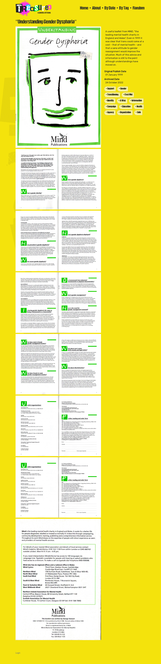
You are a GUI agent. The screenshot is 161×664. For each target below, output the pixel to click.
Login (18, 653)
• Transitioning (112, 94)
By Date (109, 8)
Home (84, 8)
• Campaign (111, 106)
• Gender (122, 88)
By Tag (124, 8)
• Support (110, 88)
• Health (138, 106)
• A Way (122, 100)
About (96, 8)
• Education (126, 106)
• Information (136, 100)
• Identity (110, 100)
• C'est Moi (127, 94)
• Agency (110, 112)
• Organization (125, 112)
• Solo (138, 112)
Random (138, 8)
